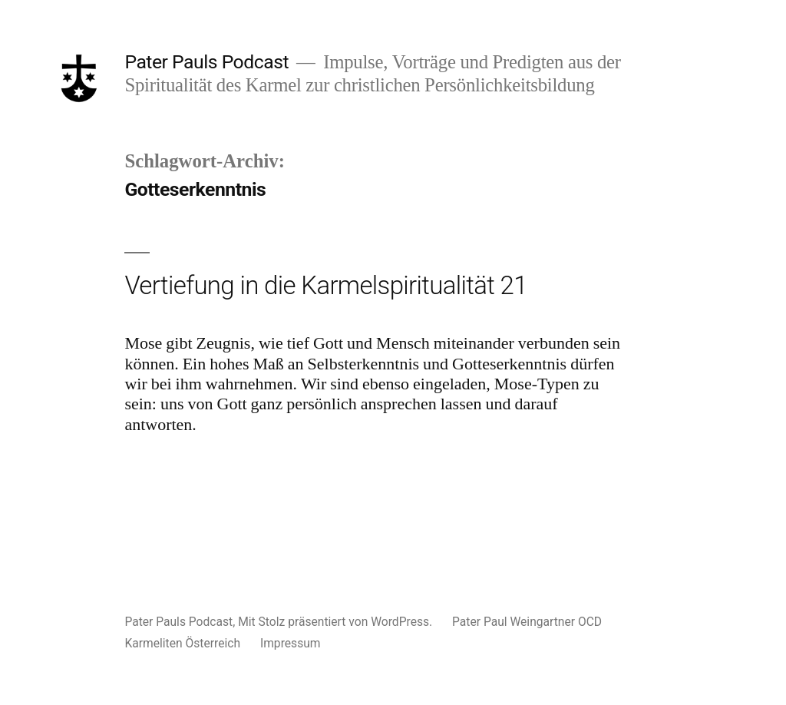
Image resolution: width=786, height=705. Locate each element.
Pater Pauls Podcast (206, 62)
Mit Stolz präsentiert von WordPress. (336, 621)
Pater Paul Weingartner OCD (527, 621)
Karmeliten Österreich (182, 643)
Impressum (290, 643)
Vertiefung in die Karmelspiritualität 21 (325, 285)
